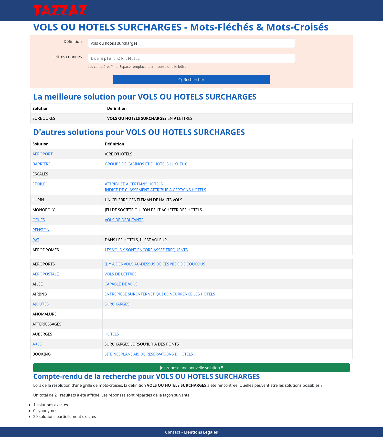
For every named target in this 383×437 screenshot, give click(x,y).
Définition (73, 41)
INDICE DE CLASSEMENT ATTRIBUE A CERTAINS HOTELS (155, 190)
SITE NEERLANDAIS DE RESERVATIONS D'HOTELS (149, 354)
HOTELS (112, 334)
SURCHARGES (117, 304)
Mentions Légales (201, 432)
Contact (172, 432)
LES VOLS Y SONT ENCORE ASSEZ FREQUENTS (146, 250)
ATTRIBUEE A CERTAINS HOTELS (134, 184)
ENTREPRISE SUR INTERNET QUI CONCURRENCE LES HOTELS (160, 294)
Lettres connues (67, 56)
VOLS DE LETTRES (121, 274)
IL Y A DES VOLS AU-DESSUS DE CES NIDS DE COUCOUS (155, 264)
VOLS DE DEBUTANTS (124, 220)
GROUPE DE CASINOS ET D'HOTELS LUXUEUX (146, 164)
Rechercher (191, 79)
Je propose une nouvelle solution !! (191, 367)
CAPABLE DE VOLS (121, 284)
